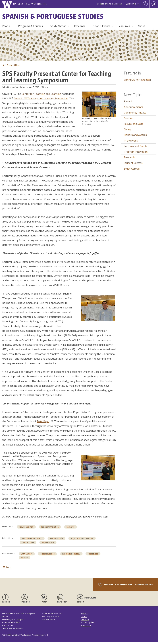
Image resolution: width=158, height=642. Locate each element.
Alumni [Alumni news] (128, 101)
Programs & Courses (30, 26)
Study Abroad (58, 26)
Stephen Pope (48, 542)
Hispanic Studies (47, 553)
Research (79, 26)
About (141, 26)
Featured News (13, 65)
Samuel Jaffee (28, 542)
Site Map (85, 619)
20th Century (26, 553)
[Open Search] (154, 4)
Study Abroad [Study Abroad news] (131, 168)
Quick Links (131, 3)
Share (7, 567)
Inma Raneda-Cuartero (32, 538)
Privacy (84, 613)
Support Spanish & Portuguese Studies (125, 585)
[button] (99, 104)
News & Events (101, 26)
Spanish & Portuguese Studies (53, 16)
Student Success (133, 163)
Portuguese (93, 553)
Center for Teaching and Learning (41, 94)
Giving (127, 129)
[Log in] (145, 4)
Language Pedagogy (71, 553)
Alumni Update (87, 622)
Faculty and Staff (26, 527)
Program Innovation (50, 527)
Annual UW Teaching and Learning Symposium (41, 98)
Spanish (24, 557)
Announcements (133, 107)
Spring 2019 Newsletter (137, 79)
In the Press (131, 140)
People (6, 26)
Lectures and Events (135, 146)
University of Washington (20, 635)
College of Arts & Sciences (109, 3)
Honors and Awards (135, 135)
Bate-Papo (45, 421)
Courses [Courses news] (128, 118)
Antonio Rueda (56, 538)
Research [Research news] (71, 527)
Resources (124, 26)
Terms (84, 616)
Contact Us (86, 625)
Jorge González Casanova (82, 538)
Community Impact (135, 112)
